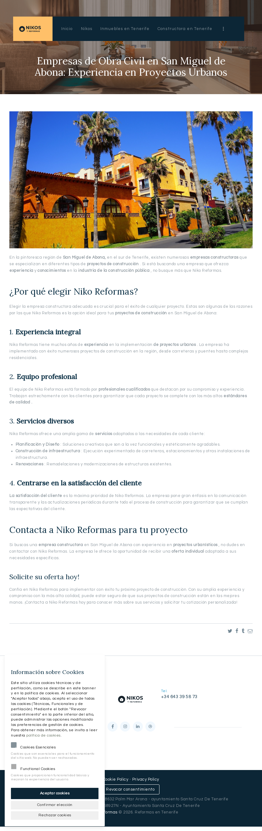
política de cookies (43, 734)
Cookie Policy (115, 784)
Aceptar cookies (55, 791)
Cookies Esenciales (38, 745)
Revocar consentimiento (130, 793)
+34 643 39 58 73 (179, 696)
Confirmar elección (55, 804)
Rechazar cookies (54, 815)
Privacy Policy (145, 784)
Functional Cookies (37, 767)
